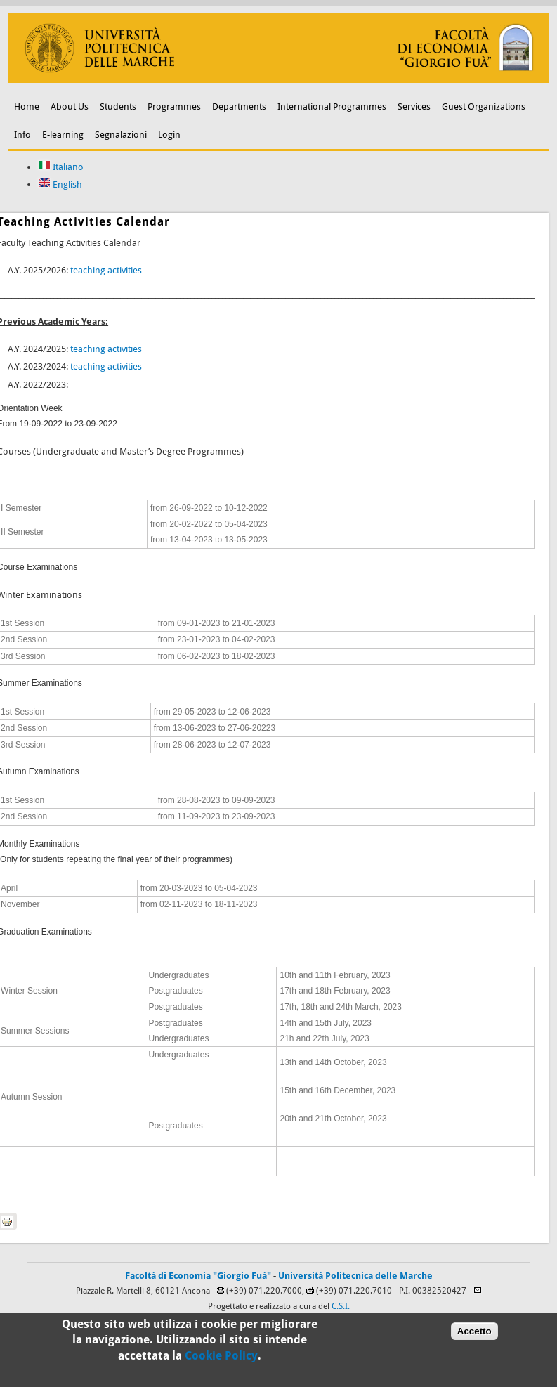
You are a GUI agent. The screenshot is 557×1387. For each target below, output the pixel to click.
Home (26, 106)
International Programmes (331, 106)
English (60, 184)
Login (169, 134)
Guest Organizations (483, 106)
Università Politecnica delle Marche (355, 1275)
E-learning (63, 134)
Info (22, 134)
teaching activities (106, 270)
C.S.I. (341, 1306)
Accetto (474, 1336)
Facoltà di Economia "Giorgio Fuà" (198, 1275)
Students (118, 106)
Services (414, 106)
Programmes (174, 106)
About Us (70, 106)
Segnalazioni (121, 134)
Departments (239, 106)
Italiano (61, 167)
